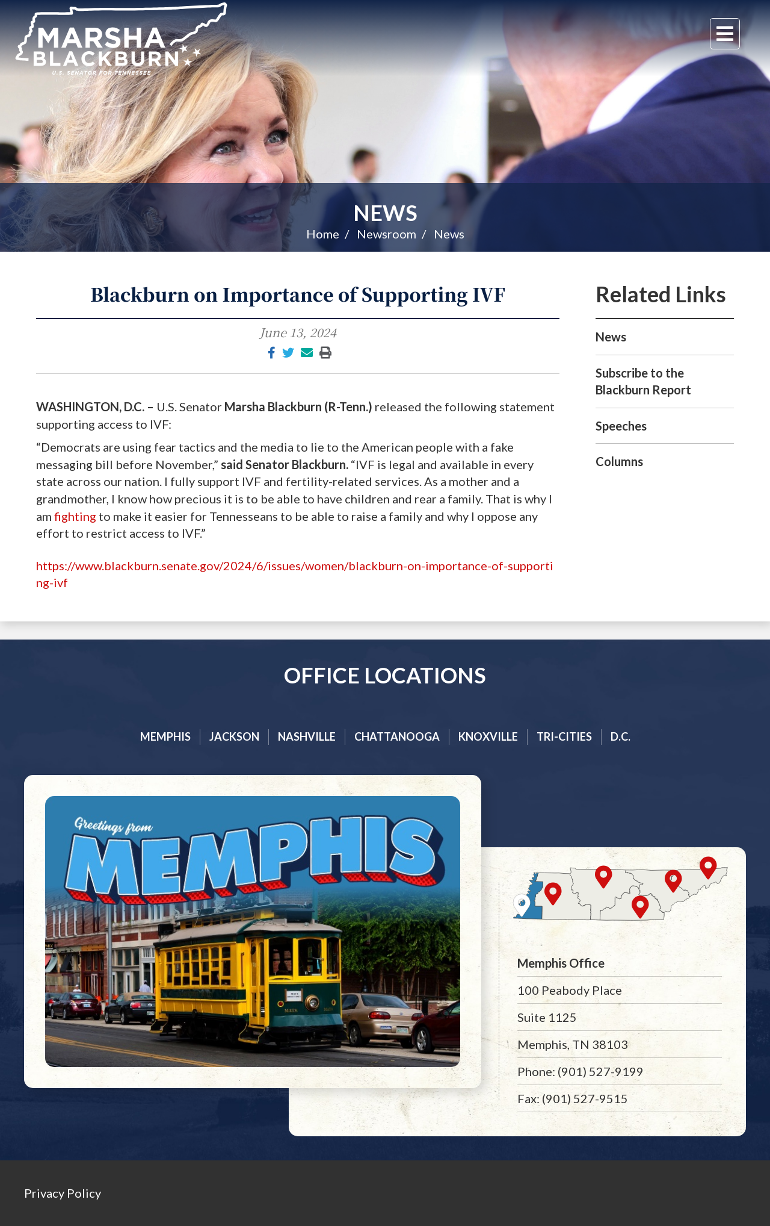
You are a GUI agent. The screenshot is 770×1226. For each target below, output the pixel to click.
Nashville (307, 736)
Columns (619, 461)
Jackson (234, 736)
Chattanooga (397, 736)
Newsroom (386, 233)
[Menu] (725, 33)
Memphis (165, 736)
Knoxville (488, 736)
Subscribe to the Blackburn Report (643, 381)
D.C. (620, 736)
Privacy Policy (62, 1193)
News (385, 212)
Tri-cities (564, 736)
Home (322, 233)
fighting (75, 516)
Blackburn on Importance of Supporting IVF (297, 294)
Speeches (621, 426)
